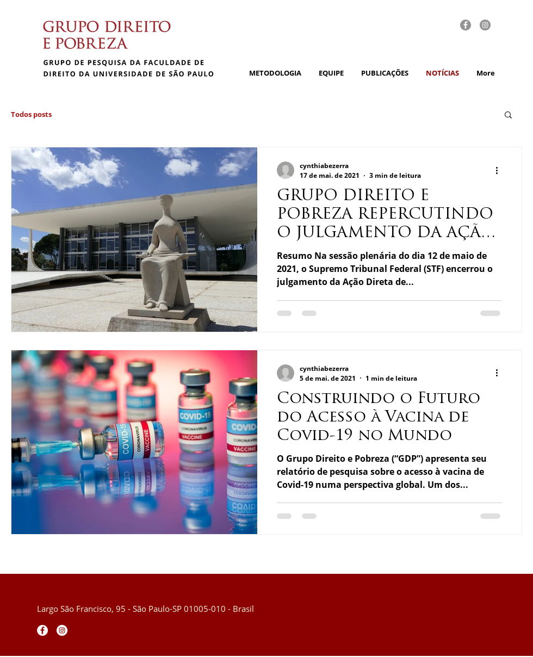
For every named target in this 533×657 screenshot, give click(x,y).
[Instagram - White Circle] (62, 630)
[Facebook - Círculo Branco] (42, 630)
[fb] (465, 25)
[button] (508, 115)
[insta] (485, 25)
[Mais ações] (500, 170)
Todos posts (31, 114)
